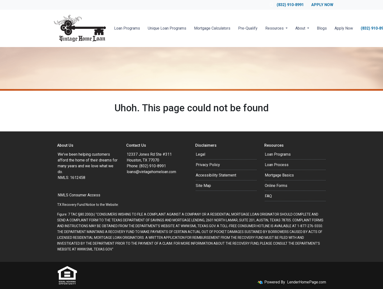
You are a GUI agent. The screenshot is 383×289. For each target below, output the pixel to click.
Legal (200, 154)
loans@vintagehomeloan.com (151, 171)
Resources (275, 28)
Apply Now (322, 4)
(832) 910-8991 (287, 4)
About (300, 28)
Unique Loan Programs (167, 28)
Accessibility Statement (216, 175)
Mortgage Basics (279, 175)
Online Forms (276, 185)
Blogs (322, 28)
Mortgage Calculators (212, 28)
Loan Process (277, 164)
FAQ (268, 196)
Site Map (203, 185)
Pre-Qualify (248, 28)
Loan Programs (127, 28)
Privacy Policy (208, 164)
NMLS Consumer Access (79, 195)
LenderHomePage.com (306, 282)
